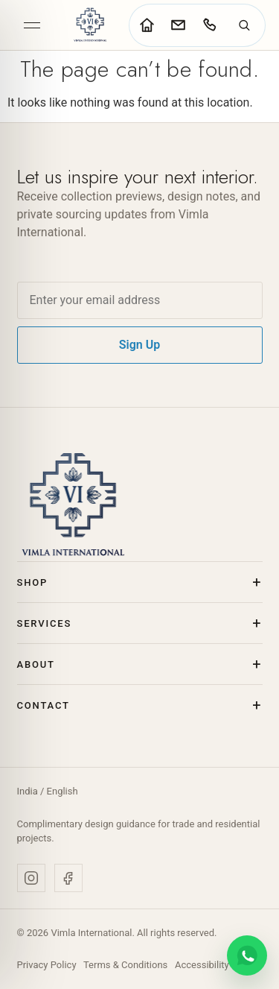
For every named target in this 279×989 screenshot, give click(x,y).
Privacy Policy (47, 964)
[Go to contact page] (178, 25)
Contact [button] (43, 705)
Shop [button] (32, 582)
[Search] (244, 25)
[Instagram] (31, 878)
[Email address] (140, 300)
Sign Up (139, 345)
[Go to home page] (146, 25)
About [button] (36, 664)
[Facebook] (68, 878)
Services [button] (44, 623)
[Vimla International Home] (90, 25)
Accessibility (202, 964)
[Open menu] (32, 25)
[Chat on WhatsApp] (247, 955)
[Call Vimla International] (209, 25)
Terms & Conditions (125, 964)
